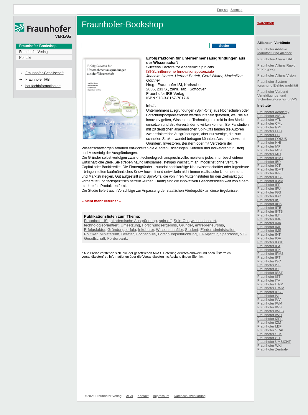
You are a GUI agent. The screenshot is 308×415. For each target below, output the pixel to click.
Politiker (91, 234)
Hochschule (146, 234)
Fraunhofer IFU (269, 188)
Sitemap (236, 9)
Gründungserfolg (122, 229)
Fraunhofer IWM (269, 303)
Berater (127, 234)
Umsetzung (130, 225)
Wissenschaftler (169, 229)
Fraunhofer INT (269, 234)
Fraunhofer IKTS (270, 211)
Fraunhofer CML (269, 123)
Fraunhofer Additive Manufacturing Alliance (274, 51)
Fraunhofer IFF (268, 184)
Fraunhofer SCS (269, 334)
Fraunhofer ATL (269, 119)
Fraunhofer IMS (269, 230)
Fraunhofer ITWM (270, 288)
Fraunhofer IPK (269, 250)
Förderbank (117, 238)
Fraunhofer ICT (269, 165)
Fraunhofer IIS (268, 200)
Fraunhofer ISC (269, 261)
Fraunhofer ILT (268, 215)
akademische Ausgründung (134, 221)
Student (191, 229)
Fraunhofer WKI (269, 345)
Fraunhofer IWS (269, 307)
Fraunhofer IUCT (270, 292)
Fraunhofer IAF (269, 146)
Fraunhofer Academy (273, 112)
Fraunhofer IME (269, 219)
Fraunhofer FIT (268, 135)
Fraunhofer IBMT (270, 158)
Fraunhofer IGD (269, 196)
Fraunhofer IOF (269, 238)
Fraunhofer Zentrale (272, 349)
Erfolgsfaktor (94, 229)
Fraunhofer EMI (269, 127)
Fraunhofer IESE (270, 177)
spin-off (165, 221)
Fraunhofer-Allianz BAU (275, 59)
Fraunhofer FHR (269, 131)
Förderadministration (217, 229)
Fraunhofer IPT (269, 257)
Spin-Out (181, 221)
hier (200, 256)
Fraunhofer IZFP (270, 318)
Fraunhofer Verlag (33, 52)
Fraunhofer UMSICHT (274, 341)
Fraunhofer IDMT (270, 169)
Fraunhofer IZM (269, 322)
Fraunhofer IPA (268, 246)
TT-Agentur (208, 234)
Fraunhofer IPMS (270, 253)
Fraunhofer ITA (268, 280)
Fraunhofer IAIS (269, 150)
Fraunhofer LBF (269, 326)
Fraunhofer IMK (269, 223)
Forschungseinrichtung (177, 234)
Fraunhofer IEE (269, 173)
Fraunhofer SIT (269, 338)
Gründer (186, 225)
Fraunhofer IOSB (270, 242)
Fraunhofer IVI (268, 295)
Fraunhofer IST (269, 276)
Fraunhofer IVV (269, 299)
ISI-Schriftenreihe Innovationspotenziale (180, 71)
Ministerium (109, 234)
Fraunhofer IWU (269, 315)
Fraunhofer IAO (269, 154)
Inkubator (146, 229)
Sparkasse (229, 234)
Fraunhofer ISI (96, 221)
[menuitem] (44, 46)
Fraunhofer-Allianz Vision (276, 75)
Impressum (161, 396)
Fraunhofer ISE (269, 265)
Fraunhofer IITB (269, 207)
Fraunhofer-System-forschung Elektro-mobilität (277, 83)
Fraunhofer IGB (269, 192)
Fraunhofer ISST (270, 273)
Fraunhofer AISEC (271, 116)
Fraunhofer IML (269, 227)
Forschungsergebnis (159, 225)
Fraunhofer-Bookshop (38, 46)
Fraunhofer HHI (269, 142)
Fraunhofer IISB (269, 204)
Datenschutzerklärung (189, 396)
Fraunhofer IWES (270, 311)
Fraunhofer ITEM (270, 284)
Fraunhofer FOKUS (272, 138)
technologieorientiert (101, 225)
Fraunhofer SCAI (270, 330)
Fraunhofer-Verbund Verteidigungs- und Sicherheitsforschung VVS (277, 95)
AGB (129, 396)
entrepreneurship (209, 225)
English (222, 9)
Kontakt (25, 58)
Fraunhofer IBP (269, 161)
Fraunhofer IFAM (270, 181)
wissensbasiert (203, 221)
